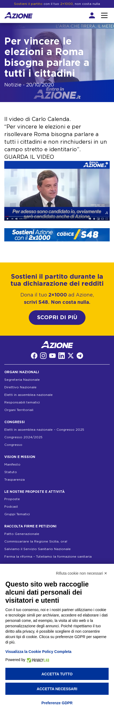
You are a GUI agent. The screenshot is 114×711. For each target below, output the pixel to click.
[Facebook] (34, 355)
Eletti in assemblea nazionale (28, 394)
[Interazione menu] (104, 15)
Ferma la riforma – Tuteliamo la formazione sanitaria (48, 556)
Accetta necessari (57, 689)
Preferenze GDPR (57, 703)
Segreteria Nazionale (22, 379)
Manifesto (12, 464)
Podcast (11, 506)
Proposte (12, 499)
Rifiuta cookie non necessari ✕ (81, 573)
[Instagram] (43, 355)
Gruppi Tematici (17, 514)
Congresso (13, 444)
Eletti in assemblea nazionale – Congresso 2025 (44, 429)
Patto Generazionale (21, 533)
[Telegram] (80, 355)
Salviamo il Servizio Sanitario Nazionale (37, 549)
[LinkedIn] (61, 355)
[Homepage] (18, 15)
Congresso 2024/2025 (23, 437)
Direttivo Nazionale (20, 387)
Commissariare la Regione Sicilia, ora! (35, 541)
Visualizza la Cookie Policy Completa (38, 651)
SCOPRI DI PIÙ (57, 317)
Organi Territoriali (18, 410)
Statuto (10, 472)
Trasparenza (14, 479)
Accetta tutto (57, 674)
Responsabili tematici (22, 402)
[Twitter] (70, 355)
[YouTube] (52, 355)
